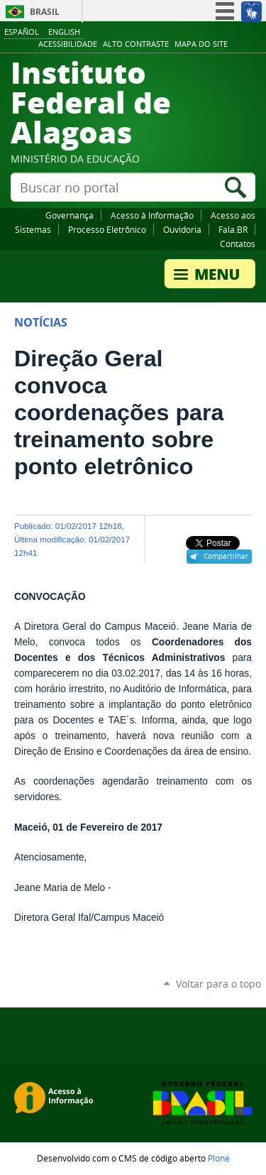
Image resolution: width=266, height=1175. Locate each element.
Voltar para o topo (218, 983)
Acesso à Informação (152, 215)
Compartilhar (226, 556)
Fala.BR (233, 229)
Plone (219, 1158)
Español (21, 31)
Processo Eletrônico (107, 229)
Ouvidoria (182, 229)
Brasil (45, 12)
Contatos (237, 243)
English (64, 31)
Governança (69, 215)
